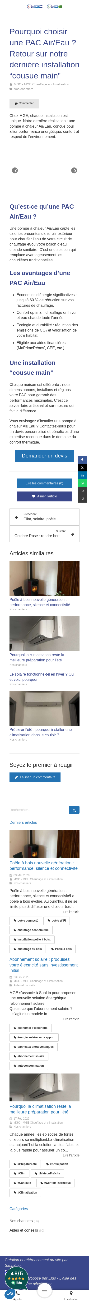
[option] (44, 170)
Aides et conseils (23, 1230)
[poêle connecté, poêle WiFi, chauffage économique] (44, 844)
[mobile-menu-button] (44, 1290)
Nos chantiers (21, 1221)
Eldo (52, 1278)
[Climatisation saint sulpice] (44, 1087)
